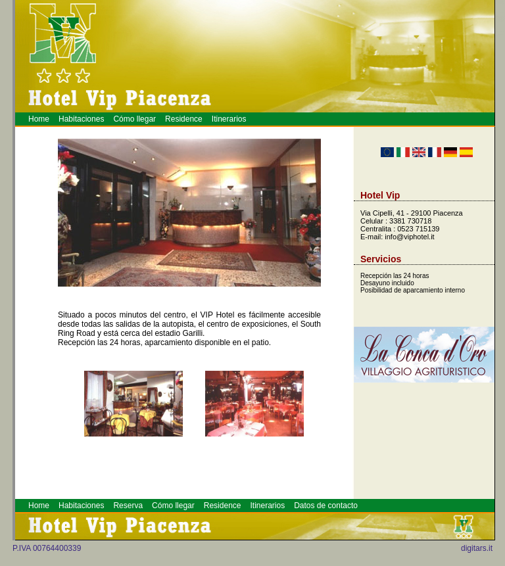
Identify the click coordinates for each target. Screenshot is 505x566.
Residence (184, 119)
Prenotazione (501, 34)
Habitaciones (81, 119)
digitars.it (477, 548)
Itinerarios (229, 119)
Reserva (128, 505)
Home (38, 119)
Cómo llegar (134, 119)
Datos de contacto (326, 505)
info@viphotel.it (409, 237)
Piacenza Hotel (502, 31)
